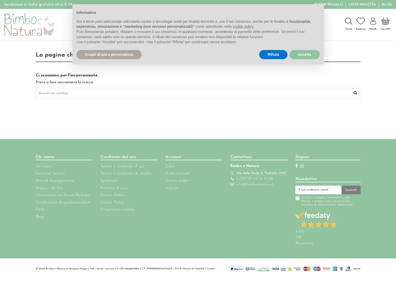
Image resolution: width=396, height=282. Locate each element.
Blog (387, 5)
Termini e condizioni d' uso (121, 168)
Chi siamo (44, 168)
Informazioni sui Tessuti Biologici (63, 197)
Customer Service (50, 175)
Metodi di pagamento (55, 182)
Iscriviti (351, 192)
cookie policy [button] (242, 26)
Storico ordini (173, 182)
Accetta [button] (304, 54)
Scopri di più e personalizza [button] (109, 54)
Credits (211, 271)
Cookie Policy (110, 204)
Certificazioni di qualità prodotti (63, 204)
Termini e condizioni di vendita (124, 175)
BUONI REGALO (329, 5)
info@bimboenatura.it (249, 191)
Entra (167, 168)
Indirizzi (168, 189)
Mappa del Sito (49, 189)
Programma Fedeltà (116, 211)
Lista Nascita (363, 5)
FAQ (40, 211)
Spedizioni (107, 182)
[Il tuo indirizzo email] (315, 192)
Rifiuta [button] (273, 54)
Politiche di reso (112, 189)
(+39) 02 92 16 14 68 (249, 185)
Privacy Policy (110, 197)
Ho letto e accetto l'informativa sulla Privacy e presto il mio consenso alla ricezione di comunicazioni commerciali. (321, 204)
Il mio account (174, 175)
